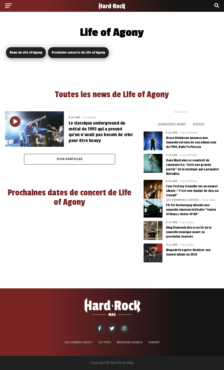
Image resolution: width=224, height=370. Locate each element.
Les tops (105, 342)
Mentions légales (130, 342)
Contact (154, 342)
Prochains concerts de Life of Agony (78, 52)
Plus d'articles (70, 159)
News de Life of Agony (26, 52)
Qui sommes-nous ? (78, 342)
